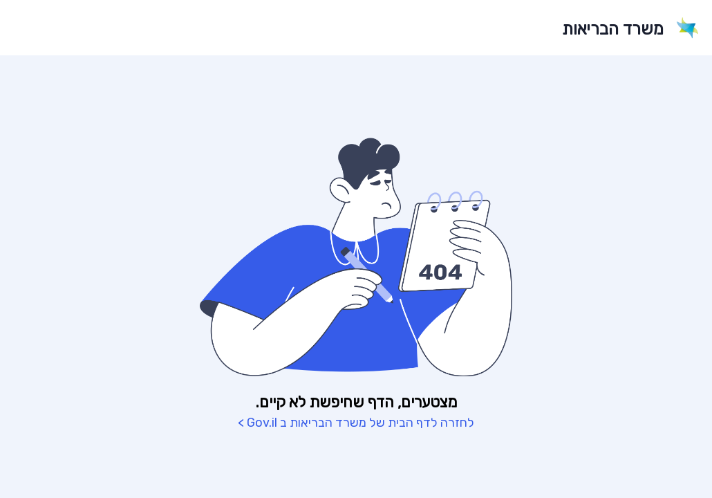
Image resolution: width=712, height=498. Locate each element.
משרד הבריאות (613, 29)
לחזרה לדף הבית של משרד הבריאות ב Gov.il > (356, 422)
